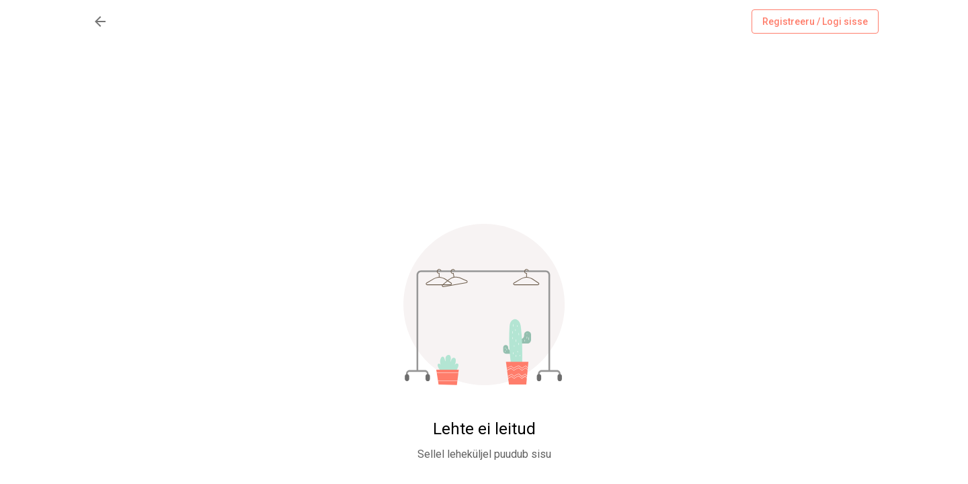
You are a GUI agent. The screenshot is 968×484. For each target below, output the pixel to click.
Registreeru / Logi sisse (815, 22)
